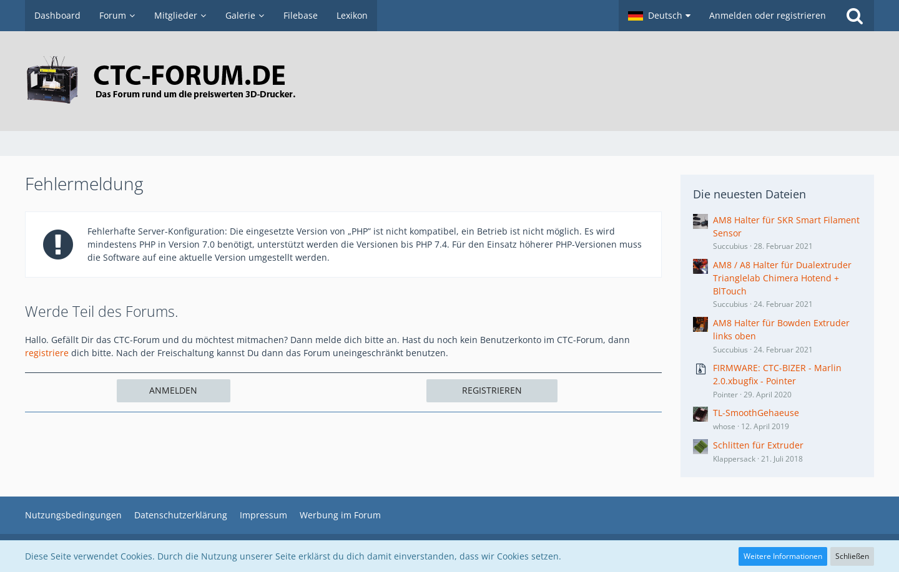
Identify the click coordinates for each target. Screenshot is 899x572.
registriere (47, 353)
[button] (659, 15)
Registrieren (492, 390)
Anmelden (173, 390)
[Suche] (854, 15)
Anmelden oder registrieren (767, 15)
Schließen (852, 556)
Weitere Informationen (783, 556)
